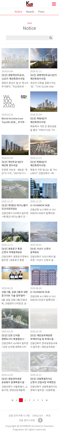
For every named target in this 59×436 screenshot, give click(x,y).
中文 (48, 415)
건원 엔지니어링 (27, 420)
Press (41, 11)
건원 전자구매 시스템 (19, 415)
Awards (30, 11)
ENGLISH (38, 415)
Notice (18, 11)
